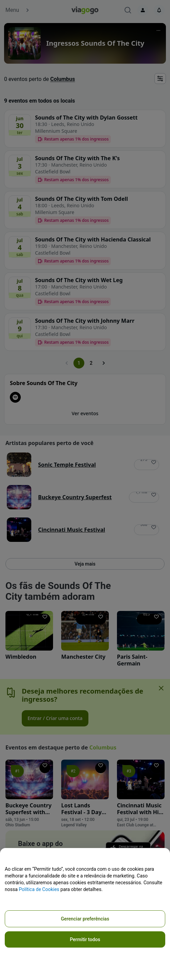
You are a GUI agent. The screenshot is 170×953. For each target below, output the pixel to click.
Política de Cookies (39, 889)
